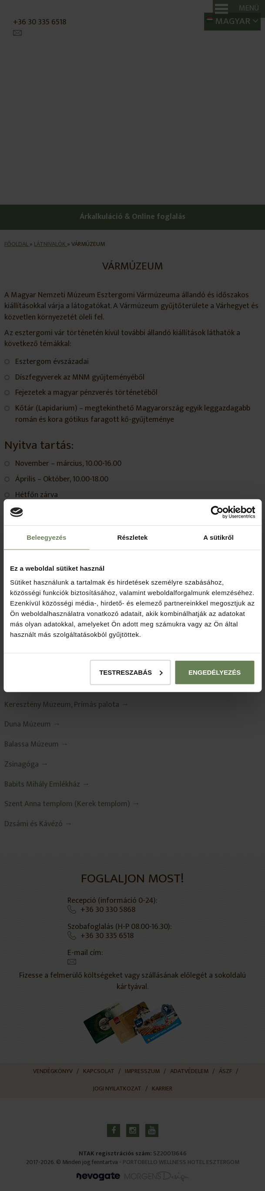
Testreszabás (130, 672)
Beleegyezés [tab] (46, 537)
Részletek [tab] (132, 537)
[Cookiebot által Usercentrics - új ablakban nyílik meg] (217, 512)
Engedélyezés (214, 672)
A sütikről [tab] (218, 537)
